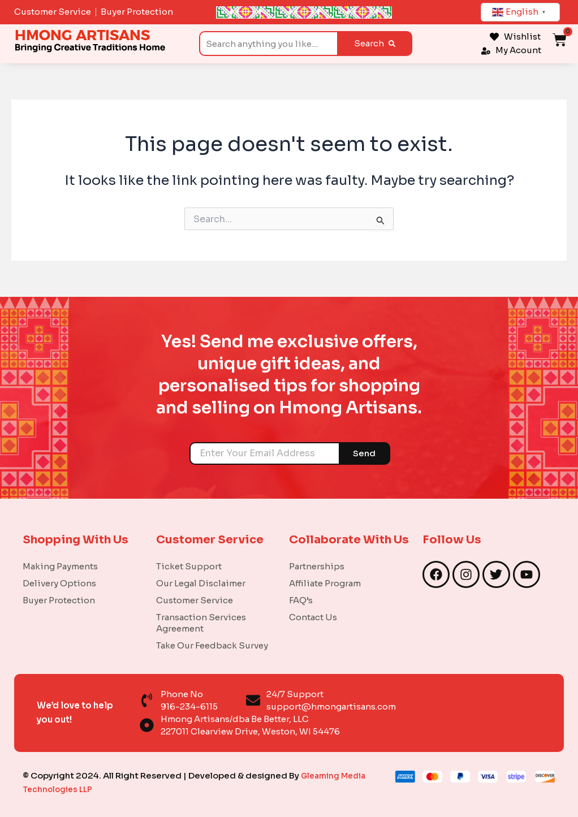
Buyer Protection (59, 599)
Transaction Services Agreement (201, 622)
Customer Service (194, 599)
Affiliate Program (325, 582)
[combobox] (268, 43)
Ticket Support (189, 565)
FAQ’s (301, 599)
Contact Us (313, 616)
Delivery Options (59, 582)
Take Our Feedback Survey (212, 644)
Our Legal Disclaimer (200, 582)
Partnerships (316, 565)
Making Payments (60, 565)
